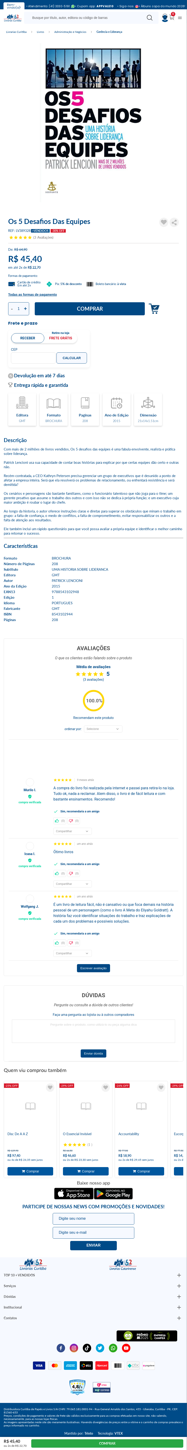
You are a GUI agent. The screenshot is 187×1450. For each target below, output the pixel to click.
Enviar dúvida (93, 1053)
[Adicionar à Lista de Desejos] (164, 222)
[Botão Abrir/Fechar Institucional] (179, 1275)
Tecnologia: (110, 1433)
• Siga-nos (126, 6)
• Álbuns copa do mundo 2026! (162, 6)
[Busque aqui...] (85, 18)
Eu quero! (93, 1245)
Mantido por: (78, 1433)
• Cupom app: (94, 6)
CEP (14, 349)
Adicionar (153, 309)
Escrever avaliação (93, 968)
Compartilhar (174, 222)
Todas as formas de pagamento (32, 294)
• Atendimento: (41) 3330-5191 (48, 6)
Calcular (72, 358)
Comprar (90, 309)
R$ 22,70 (34, 267)
